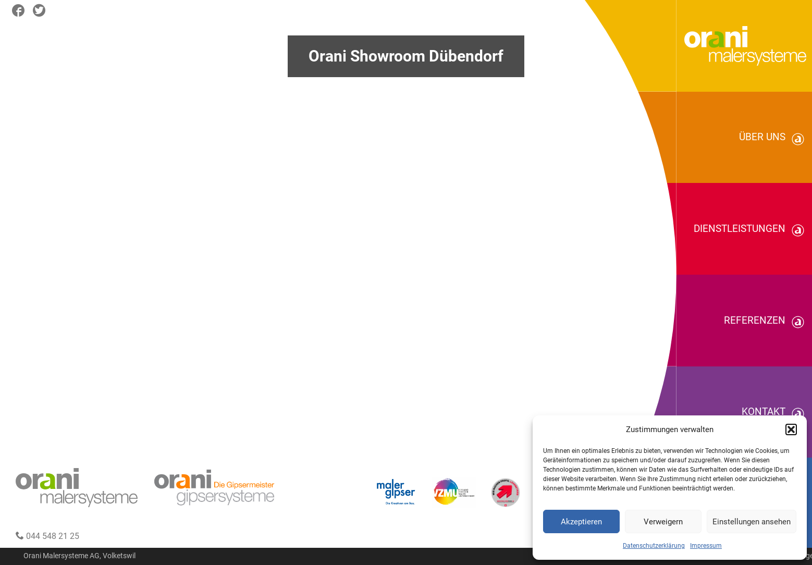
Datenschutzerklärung (654, 545)
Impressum (706, 545)
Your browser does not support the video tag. (406, 282)
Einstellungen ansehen (751, 521)
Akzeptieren (581, 521)
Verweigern (663, 521)
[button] (791, 429)
